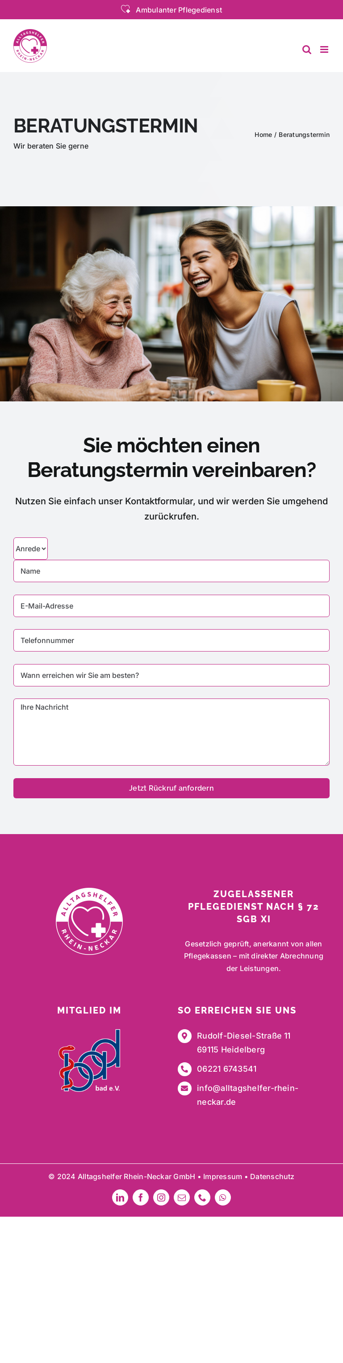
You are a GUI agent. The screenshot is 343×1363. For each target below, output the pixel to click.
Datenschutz (272, 1176)
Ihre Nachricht (171, 732)
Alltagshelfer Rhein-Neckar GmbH (136, 1176)
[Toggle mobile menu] (325, 49)
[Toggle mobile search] (306, 49)
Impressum (222, 1176)
